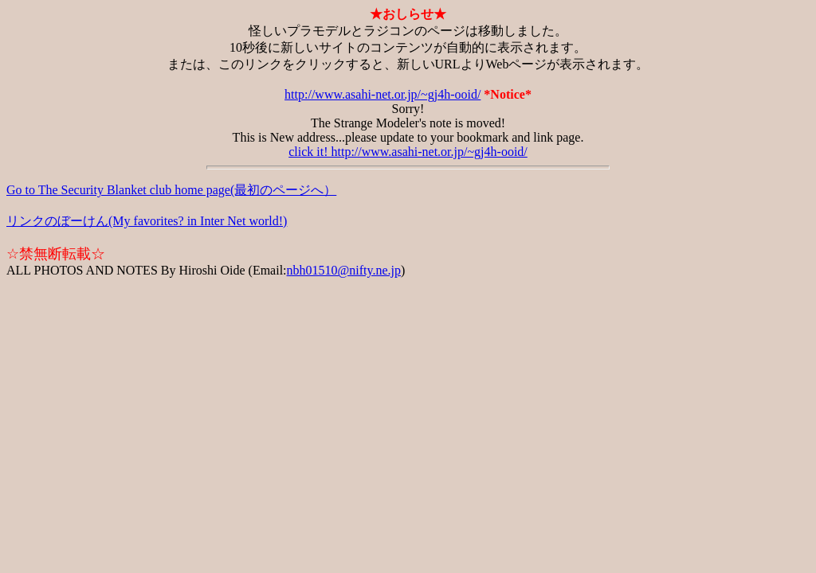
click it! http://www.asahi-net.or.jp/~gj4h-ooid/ (408, 151)
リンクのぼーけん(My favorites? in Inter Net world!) (146, 221)
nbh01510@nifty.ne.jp (344, 270)
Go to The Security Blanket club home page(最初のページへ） (171, 190)
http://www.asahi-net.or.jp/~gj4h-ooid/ (382, 94)
